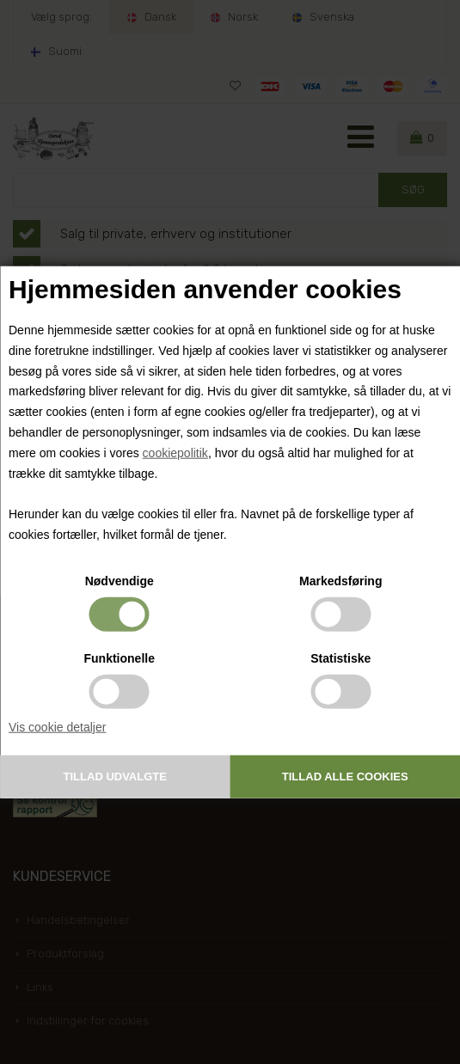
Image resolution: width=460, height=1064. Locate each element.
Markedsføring (340, 580)
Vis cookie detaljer (57, 726)
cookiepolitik (175, 453)
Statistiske (340, 657)
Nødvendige (119, 580)
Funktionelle (119, 657)
